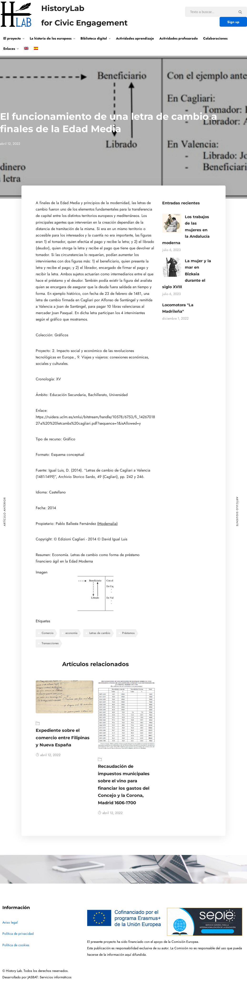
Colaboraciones (215, 38)
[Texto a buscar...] (240, 12)
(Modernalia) (107, 523)
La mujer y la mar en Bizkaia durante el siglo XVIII (186, 274)
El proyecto (12, 38)
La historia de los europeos (50, 38)
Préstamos (128, 633)
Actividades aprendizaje (135, 38)
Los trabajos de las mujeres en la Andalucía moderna (186, 230)
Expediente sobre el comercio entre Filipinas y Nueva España (63, 738)
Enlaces (9, 48)
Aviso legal (10, 922)
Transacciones (50, 643)
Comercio (48, 633)
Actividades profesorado (178, 38)
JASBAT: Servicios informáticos (49, 977)
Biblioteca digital (94, 38)
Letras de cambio (99, 633)
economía (71, 633)
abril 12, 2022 (48, 755)
